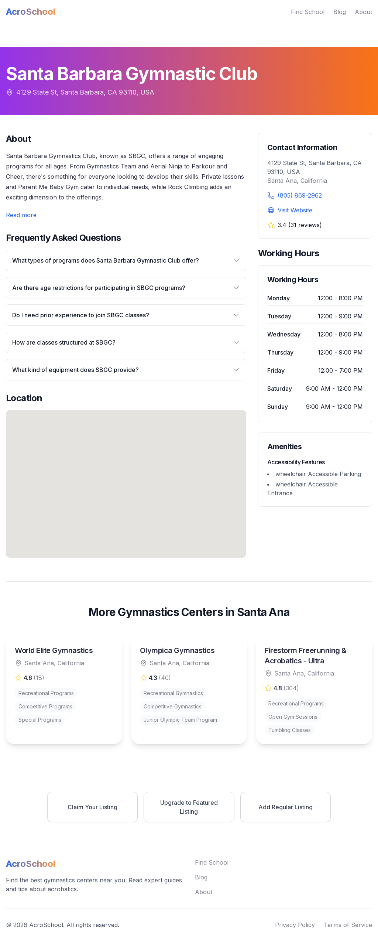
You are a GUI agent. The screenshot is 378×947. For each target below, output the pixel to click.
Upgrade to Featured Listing (189, 807)
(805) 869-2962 (300, 195)
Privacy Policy (295, 925)
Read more (21, 215)
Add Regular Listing (285, 807)
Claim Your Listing (92, 807)
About (363, 12)
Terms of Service (348, 925)
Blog (339, 12)
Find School (307, 12)
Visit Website (295, 210)
